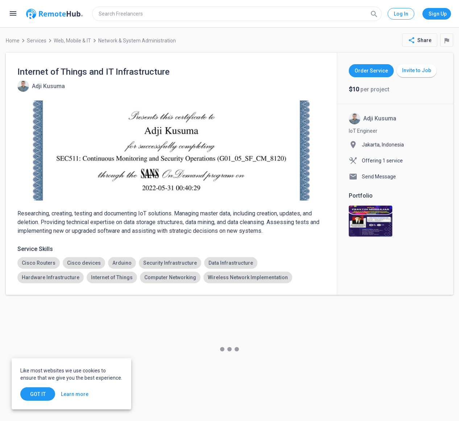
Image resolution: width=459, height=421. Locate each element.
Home (13, 41)
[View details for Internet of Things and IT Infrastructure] (41, 86)
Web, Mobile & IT (72, 41)
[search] (237, 13)
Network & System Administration (137, 41)
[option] (38, 263)
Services (36, 41)
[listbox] (171, 270)
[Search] (374, 14)
